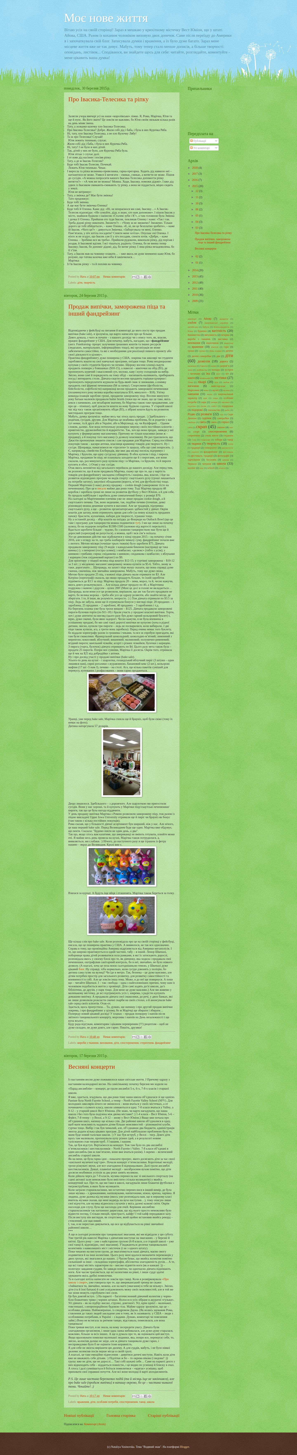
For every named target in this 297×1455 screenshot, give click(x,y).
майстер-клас (218, 386)
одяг (205, 398)
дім (218, 356)
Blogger (184, 1446)
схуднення (205, 439)
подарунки (227, 406)
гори (226, 346)
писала (101, 488)
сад (221, 414)
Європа (203, 366)
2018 (195, 167)
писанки (226, 402)
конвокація (205, 378)
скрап (201, 426)
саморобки (223, 418)
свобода (191, 422)
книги (191, 377)
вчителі (214, 347)
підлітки (192, 406)
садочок (207, 418)
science (221, 468)
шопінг (192, 468)
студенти (228, 435)
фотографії (223, 455)
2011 (195, 288)
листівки (220, 378)
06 (197, 209)
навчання (193, 394)
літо (216, 382)
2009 (195, 301)
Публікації (198, 141)
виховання (106, 1042)
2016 (195, 179)
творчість (89, 282)
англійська (193, 327)
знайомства (201, 370)
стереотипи (147, 1042)
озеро (215, 398)
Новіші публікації (79, 1415)
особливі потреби (107, 1401)
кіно (218, 373)
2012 (195, 282)
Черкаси (192, 463)
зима (190, 370)
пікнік (203, 406)
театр (230, 444)
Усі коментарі (200, 148)
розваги (206, 414)
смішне (221, 427)
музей (215, 390)
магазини (193, 386)
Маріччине (193, 390)
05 (197, 215)
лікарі (202, 382)
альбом (192, 322)
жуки (213, 366)
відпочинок (212, 343)
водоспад (228, 343)
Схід (194, 439)
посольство (214, 410)
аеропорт (192, 319)
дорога (224, 361)
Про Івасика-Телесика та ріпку (108, 99)
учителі (195, 452)
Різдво (191, 414)
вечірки (225, 334)
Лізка (190, 382)
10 (197, 203)
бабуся (206, 327)
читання (206, 463)
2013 (195, 276)
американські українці (216, 323)
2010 (195, 294)
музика (226, 390)
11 (197, 197)
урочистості (227, 448)
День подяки (215, 351)
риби (227, 410)
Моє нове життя (106, 18)
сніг (231, 427)
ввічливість (210, 334)
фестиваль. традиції (202, 455)
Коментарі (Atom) (95, 1424)
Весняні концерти (91, 1066)
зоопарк (215, 369)
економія (192, 366)
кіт (227, 373)
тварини (197, 443)
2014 (195, 270)
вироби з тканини (88, 1042)
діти (79, 282)
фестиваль (228, 452)
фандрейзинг (163, 1042)
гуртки (202, 351)
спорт (196, 431)
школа (150, 1401)
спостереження (129, 1042)
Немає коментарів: (114, 276)
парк (203, 402)
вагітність (219, 331)
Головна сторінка (120, 1415)
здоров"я (224, 365)
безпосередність (221, 327)
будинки (202, 331)
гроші (191, 350)
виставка (222, 339)
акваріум (224, 319)
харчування (194, 459)
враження (83, 1401)
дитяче (229, 350)
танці (142, 1401)
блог (81, 969)
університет (210, 447)
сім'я (190, 427)
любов (226, 382)
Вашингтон (194, 334)
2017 (195, 173)
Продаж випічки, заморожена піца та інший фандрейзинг (116, 310)
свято (214, 422)
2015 (195, 186)
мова (206, 390)
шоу (202, 468)
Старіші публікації (163, 1415)
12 (197, 191)
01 (197, 262)
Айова (207, 318)
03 (197, 227)
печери (214, 402)
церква (225, 459)
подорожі (197, 409)
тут (137, 522)
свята (202, 422)
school (210, 468)
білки (190, 331)
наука (209, 394)
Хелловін (211, 459)
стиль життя (212, 435)
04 (197, 221)
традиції (195, 447)
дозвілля (204, 361)
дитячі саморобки (201, 356)
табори (218, 439)
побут (214, 406)
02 (197, 256)
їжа (208, 373)
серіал (225, 422)
